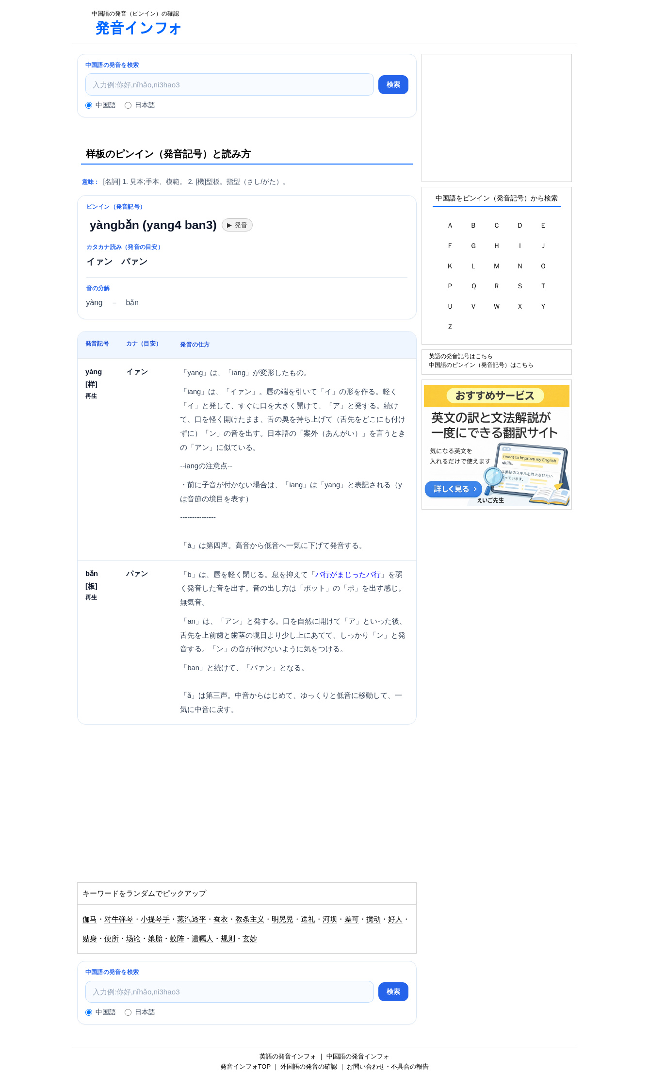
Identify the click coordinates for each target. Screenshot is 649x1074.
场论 (133, 938)
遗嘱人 (202, 938)
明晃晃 (282, 919)
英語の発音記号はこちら (461, 356)
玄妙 (250, 938)
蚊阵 (177, 938)
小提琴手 (155, 919)
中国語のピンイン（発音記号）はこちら (481, 365)
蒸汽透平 (191, 919)
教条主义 (249, 919)
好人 (395, 919)
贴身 (89, 938)
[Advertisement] (384, 22)
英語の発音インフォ (288, 1056)
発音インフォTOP (245, 1066)
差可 (351, 919)
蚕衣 (220, 919)
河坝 (330, 919)
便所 (111, 938)
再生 (91, 396)
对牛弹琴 (118, 919)
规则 (228, 938)
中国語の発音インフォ (357, 1056)
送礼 (308, 919)
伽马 (89, 919)
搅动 (373, 919)
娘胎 (155, 938)
